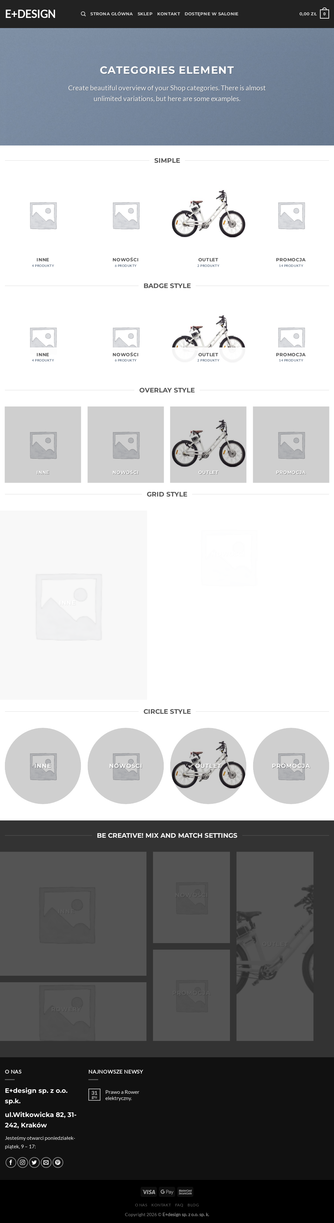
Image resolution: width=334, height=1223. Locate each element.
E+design (30, 14)
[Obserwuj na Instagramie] (22, 1162)
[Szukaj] (83, 14)
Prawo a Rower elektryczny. (122, 1095)
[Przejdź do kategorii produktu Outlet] (208, 225)
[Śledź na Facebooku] (11, 1162)
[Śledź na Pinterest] (58, 1162)
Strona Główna (111, 13)
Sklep (145, 13)
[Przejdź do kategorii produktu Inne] (43, 225)
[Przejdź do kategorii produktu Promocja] (291, 225)
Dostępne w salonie (212, 13)
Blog (193, 1204)
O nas (141, 1204)
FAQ (179, 1204)
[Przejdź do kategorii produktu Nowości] (125, 225)
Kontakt (168, 13)
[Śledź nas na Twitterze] (34, 1162)
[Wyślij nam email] (46, 1162)
